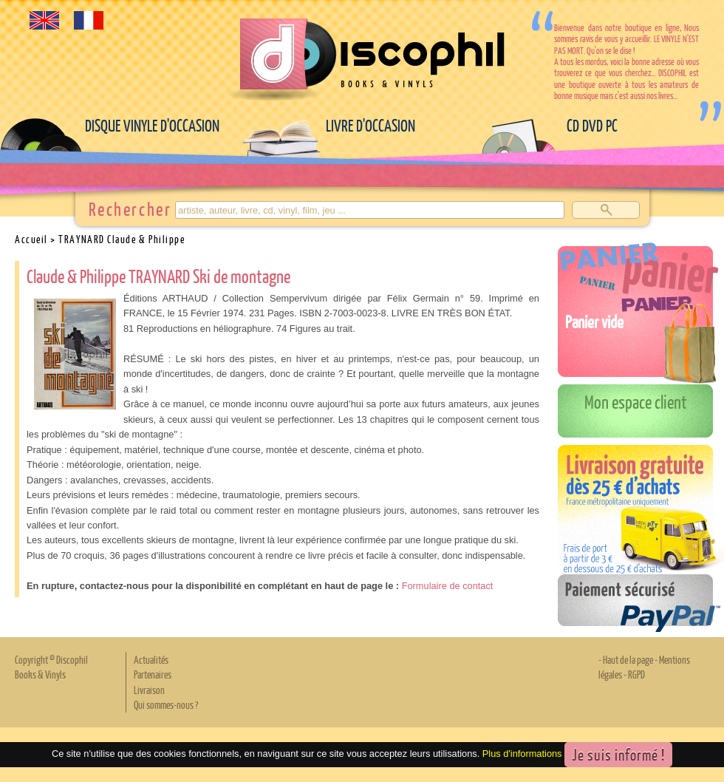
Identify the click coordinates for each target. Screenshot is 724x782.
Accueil (31, 238)
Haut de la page (628, 659)
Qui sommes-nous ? (166, 704)
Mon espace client (635, 401)
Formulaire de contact (448, 585)
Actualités (151, 659)
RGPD (636, 674)
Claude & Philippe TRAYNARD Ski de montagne (158, 276)
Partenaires (152, 674)
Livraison (149, 689)
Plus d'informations (522, 753)
